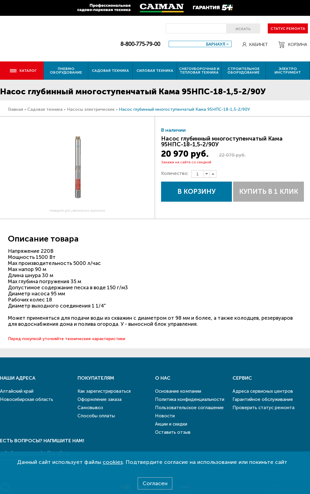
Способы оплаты (96, 416)
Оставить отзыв (173, 432)
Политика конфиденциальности (189, 399)
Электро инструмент (287, 71)
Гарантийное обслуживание (262, 399)
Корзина (292, 44)
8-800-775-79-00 (140, 44)
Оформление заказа (100, 399)
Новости (165, 416)
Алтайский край (16, 391)
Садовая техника (110, 70)
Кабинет (255, 44)
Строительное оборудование (243, 71)
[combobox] (200, 44)
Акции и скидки (171, 424)
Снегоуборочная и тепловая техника (199, 71)
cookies (113, 462)
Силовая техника (154, 70)
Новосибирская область (26, 399)
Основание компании (178, 391)
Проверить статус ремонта (263, 407)
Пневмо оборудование (66, 71)
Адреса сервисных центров (262, 391)
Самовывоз (90, 407)
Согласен (155, 483)
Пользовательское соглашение (189, 407)
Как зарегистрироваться (104, 391)
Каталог (22, 70)
